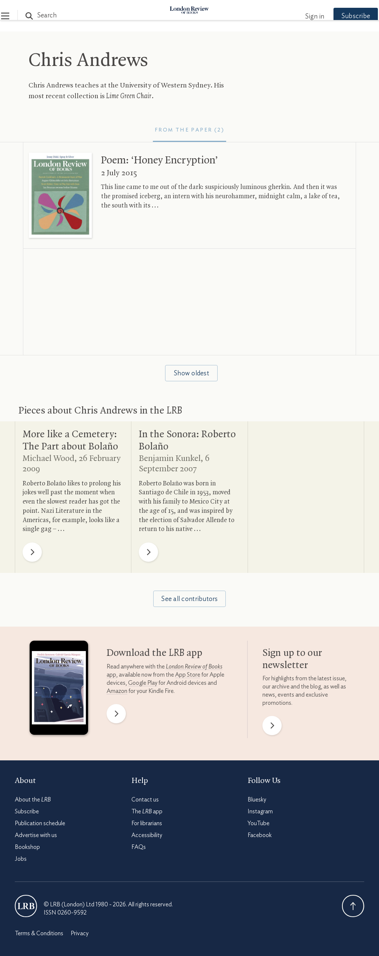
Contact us (145, 800)
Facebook (260, 835)
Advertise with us (36, 835)
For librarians (146, 823)
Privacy (79, 933)
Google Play (142, 683)
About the (33, 800)
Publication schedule (40, 823)
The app (146, 811)
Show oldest (191, 373)
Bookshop (27, 847)
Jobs (21, 859)
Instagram (260, 811)
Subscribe (342, 16)
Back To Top (353, 906)
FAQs (138, 847)
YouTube (258, 823)
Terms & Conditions (39, 933)
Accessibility (146, 835)
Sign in (301, 16)
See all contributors (189, 599)
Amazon (117, 691)
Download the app (154, 653)
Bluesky (257, 800)
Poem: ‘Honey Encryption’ (159, 160)
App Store (187, 675)
